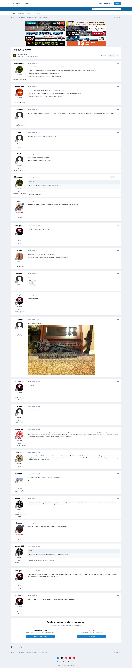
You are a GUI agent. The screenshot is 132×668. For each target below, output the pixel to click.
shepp (19, 201)
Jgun (19, 132)
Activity (21, 9)
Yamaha (46, 526)
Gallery (29, 13)
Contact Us (66, 662)
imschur (19, 523)
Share (103, 55)
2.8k (19, 78)
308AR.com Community (21, 3)
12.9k (20, 488)
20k (19, 240)
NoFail (19, 250)
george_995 (19, 498)
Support (34, 9)
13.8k (20, 217)
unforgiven (19, 226)
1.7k (19, 443)
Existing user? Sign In (105, 3)
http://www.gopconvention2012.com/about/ (40, 160)
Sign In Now (92, 636)
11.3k (20, 101)
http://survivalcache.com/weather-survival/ (40, 599)
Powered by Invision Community (66, 665)
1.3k (19, 147)
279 (19, 288)
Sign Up (117, 3)
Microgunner (23, 54)
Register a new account (40, 636)
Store (27, 9)
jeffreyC (19, 273)
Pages (41, 9)
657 (19, 513)
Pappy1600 (19, 452)
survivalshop (19, 86)
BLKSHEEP (19, 429)
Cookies (73, 662)
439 (19, 466)
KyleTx (19, 154)
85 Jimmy (19, 109)
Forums (13, 13)
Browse (14, 9)
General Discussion (33, 56)
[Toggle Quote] (30, 181)
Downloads (21, 13)
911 (19, 265)
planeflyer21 (19, 473)
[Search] (100, 9)
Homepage (37, 13)
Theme (59, 662)
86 (19, 124)
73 (19, 168)
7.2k (19, 539)
